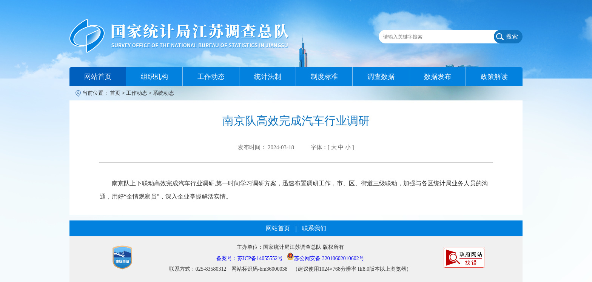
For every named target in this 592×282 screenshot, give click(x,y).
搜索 (512, 36)
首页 (115, 93)
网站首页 (97, 76)
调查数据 (381, 76)
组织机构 (154, 76)
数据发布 (437, 76)
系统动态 (163, 93)
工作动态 (211, 76)
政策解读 (494, 76)
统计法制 (267, 76)
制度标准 (324, 76)
